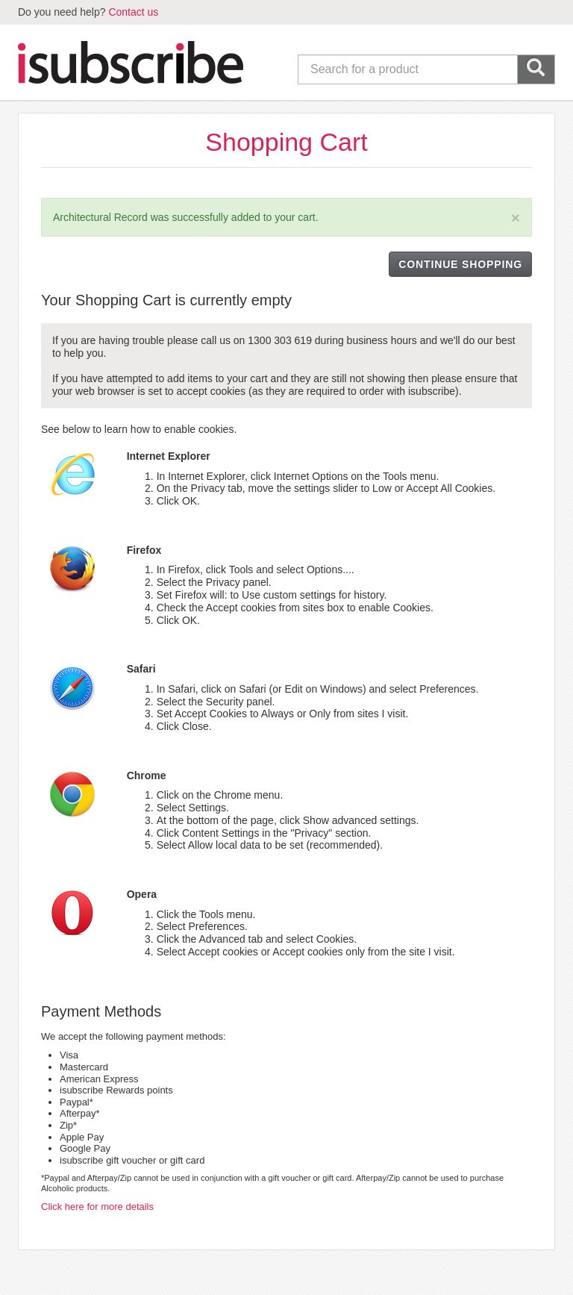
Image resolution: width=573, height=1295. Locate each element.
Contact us (133, 12)
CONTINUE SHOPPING (460, 264)
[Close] (515, 217)
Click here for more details (97, 1206)
